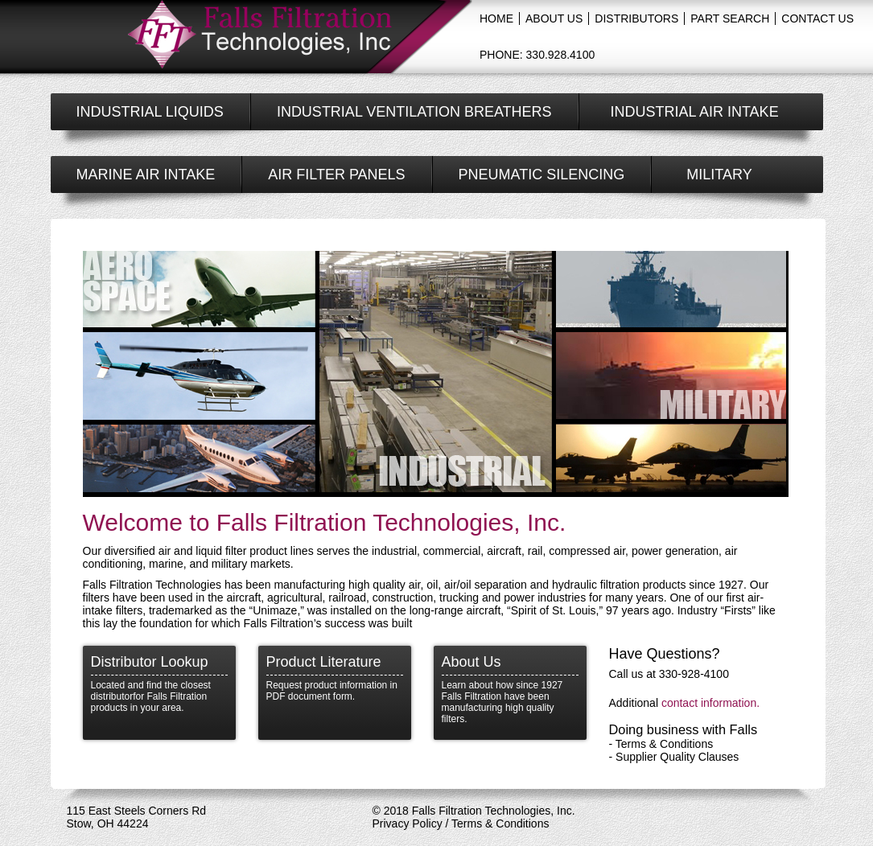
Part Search (729, 18)
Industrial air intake (695, 112)
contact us (817, 18)
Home (496, 18)
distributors (636, 18)
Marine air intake (146, 174)
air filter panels (336, 174)
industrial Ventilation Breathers (414, 112)
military (719, 174)
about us (554, 18)
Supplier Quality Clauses (677, 756)
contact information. (710, 702)
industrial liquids (150, 112)
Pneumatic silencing (542, 174)
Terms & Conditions (664, 743)
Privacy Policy (408, 823)
